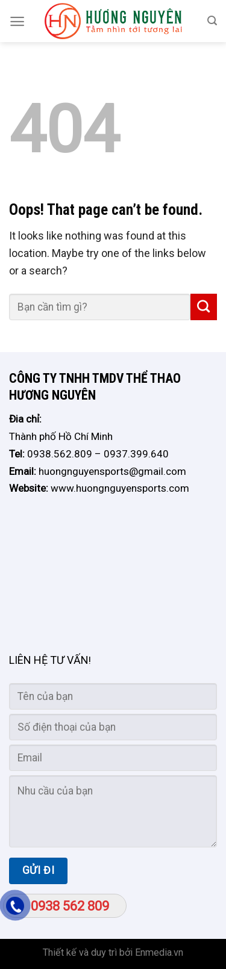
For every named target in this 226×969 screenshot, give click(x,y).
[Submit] (203, 307)
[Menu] (17, 21)
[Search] (212, 21)
